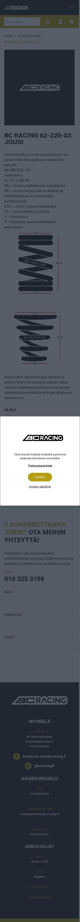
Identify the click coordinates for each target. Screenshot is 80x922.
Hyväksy (40, 477)
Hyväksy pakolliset (40, 486)
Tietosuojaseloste (40, 465)
